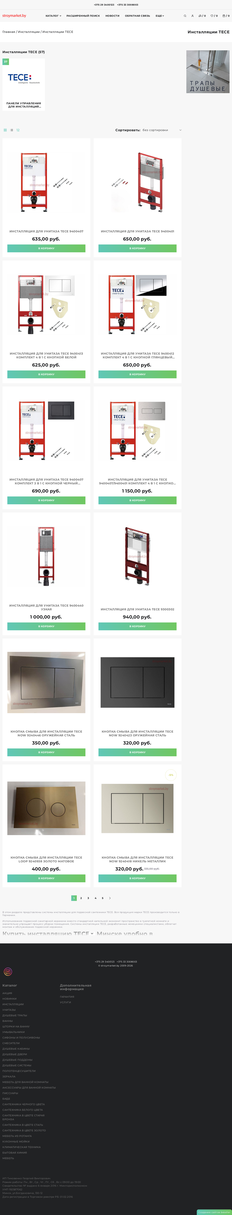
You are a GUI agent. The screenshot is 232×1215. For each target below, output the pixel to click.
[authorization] (192, 16)
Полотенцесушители (19, 1071)
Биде (6, 1098)
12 (18, 130)
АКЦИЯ (7, 993)
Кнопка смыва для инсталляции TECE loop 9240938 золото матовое (46, 859)
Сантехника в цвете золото (24, 1130)
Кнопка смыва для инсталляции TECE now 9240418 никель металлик (137, 859)
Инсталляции (29, 32)
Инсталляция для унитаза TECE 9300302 (137, 609)
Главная (8, 32)
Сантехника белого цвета (23, 1109)
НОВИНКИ (9, 998)
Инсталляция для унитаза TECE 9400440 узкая (46, 607)
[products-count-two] (5, 130)
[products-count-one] (11, 130)
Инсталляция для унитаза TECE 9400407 (46, 231)
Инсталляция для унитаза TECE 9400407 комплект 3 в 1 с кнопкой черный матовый (46, 483)
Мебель (8, 1158)
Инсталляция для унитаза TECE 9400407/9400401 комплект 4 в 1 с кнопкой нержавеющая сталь (137, 483)
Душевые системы (17, 1065)
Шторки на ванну (16, 1026)
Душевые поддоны (17, 1059)
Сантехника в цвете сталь (23, 1124)
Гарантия (67, 996)
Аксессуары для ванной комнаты (29, 1087)
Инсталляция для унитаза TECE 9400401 (137, 231)
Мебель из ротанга (17, 1136)
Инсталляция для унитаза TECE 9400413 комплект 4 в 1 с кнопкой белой (46, 355)
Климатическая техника (21, 1147)
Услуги (66, 1002)
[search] (185, 16)
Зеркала (9, 1076)
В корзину (46, 248)
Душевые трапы (15, 1015)
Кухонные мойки (16, 1141)
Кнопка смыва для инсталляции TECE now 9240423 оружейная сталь (137, 733)
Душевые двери (15, 1054)
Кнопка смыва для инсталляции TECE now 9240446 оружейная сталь (46, 733)
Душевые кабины (16, 1048)
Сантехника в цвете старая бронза (23, 1117)
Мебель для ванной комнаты (25, 1082)
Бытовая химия (15, 1152)
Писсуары (10, 1093)
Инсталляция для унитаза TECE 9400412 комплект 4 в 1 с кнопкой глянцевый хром (137, 357)
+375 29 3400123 (104, 4)
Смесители (11, 1043)
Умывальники (13, 1032)
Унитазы (9, 1009)
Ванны (8, 1020)
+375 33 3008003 (127, 4)
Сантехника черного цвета (23, 1104)
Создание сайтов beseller (214, 1212)
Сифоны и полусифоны (21, 1037)
